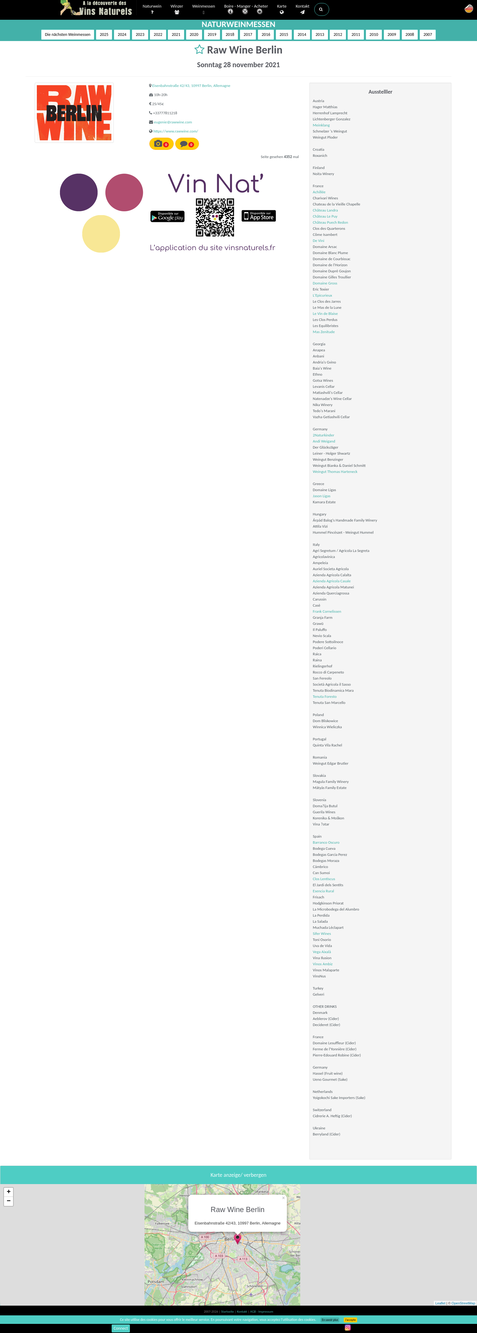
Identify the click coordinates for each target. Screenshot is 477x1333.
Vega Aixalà (322, 951)
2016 (266, 34)
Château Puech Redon (330, 222)
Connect (120, 1328)
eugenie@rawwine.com (173, 122)
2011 (355, 34)
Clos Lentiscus (324, 879)
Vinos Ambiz (323, 964)
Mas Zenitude (324, 331)
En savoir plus (330, 1320)
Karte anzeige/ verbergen (238, 1175)
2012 (337, 34)
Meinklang (321, 125)
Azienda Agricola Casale (331, 581)
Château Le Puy (325, 216)
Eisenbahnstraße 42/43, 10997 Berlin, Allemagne (191, 85)
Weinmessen (203, 9)
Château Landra (325, 210)
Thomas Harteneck (342, 471)
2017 (248, 34)
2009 (392, 34)
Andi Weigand (324, 441)
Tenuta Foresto (324, 696)
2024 (122, 34)
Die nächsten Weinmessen (68, 34)
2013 (319, 34)
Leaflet (440, 1303)
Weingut (320, 471)
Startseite (228, 1312)
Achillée (319, 192)
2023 (140, 34)
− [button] (9, 1201)
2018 (230, 34)
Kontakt (302, 9)
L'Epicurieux (322, 295)
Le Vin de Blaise (325, 313)
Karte (282, 9)
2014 (302, 34)
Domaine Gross (325, 283)
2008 (410, 34)
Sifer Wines (322, 933)
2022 (158, 34)
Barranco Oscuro (326, 842)
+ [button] (9, 1192)
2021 (176, 34)
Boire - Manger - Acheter (246, 10)
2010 (374, 34)
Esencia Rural (323, 891)
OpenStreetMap (463, 1303)
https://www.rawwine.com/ (175, 131)
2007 (427, 34)
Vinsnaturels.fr (99, 8)
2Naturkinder (323, 435)
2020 (194, 34)
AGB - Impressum (261, 1312)
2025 (104, 34)
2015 (284, 34)
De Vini (318, 240)
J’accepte (350, 1320)
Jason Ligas (321, 496)
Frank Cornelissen (327, 611)
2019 (212, 34)
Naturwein (152, 9)
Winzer (177, 9)
